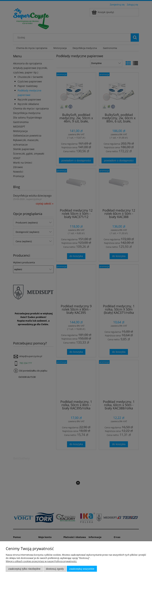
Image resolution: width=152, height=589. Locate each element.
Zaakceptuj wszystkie (81, 568)
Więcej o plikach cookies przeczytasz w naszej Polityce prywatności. (41, 561)
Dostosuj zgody (55, 568)
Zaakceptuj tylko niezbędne (24, 568)
